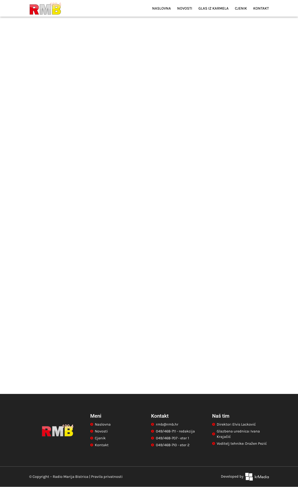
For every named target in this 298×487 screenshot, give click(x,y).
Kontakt (261, 8)
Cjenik (241, 8)
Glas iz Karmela (213, 8)
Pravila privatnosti (107, 477)
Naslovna (161, 8)
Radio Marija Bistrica (70, 477)
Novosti (184, 8)
